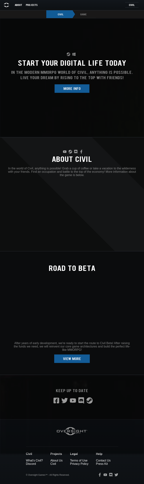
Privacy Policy (79, 463)
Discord (31, 463)
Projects (32, 4)
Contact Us (103, 460)
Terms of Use (78, 460)
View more (72, 358)
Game (83, 14)
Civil (132, 4)
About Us (56, 460)
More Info (72, 88)
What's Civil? (34, 460)
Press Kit (102, 463)
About (18, 4)
